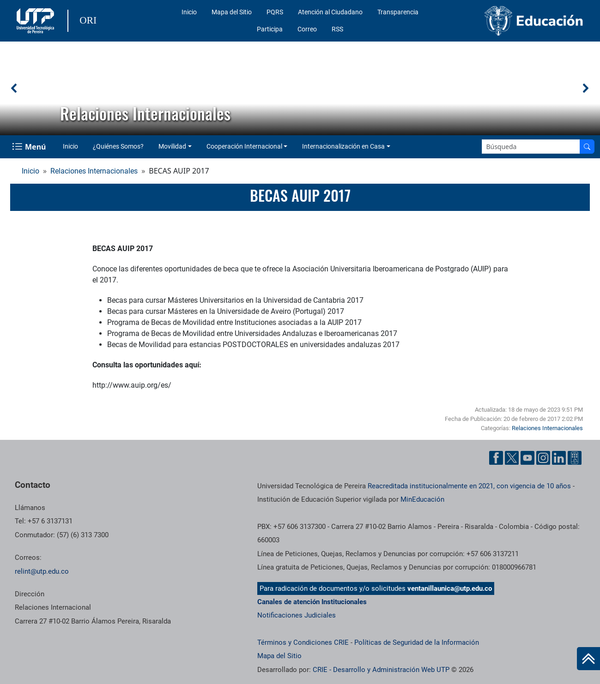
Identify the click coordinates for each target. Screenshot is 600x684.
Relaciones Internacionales (94, 171)
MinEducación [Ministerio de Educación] (422, 499)
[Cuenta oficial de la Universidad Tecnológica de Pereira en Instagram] (543, 458)
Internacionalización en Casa (343, 146)
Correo (307, 29)
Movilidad (172, 146)
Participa (270, 29)
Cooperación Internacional (244, 146)
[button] (14, 88)
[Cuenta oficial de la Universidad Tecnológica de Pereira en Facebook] (496, 458)
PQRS (275, 12)
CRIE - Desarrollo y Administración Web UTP (381, 670)
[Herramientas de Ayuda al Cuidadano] (575, 458)
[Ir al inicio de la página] (588, 658)
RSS (337, 29)
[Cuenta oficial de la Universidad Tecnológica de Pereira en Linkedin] (559, 458)
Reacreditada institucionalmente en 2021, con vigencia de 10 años (469, 486)
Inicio (189, 12)
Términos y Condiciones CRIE (303, 642)
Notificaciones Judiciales (296, 615)
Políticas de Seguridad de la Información (416, 642)
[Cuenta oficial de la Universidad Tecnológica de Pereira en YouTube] (527, 458)
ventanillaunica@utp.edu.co (449, 588)
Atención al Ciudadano (330, 12)
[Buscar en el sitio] (587, 146)
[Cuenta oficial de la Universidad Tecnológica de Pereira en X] (512, 458)
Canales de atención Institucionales (312, 602)
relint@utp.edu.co (42, 571)
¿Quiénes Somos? (118, 146)
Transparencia (397, 12)
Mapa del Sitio (232, 12)
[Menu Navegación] (30, 146)
